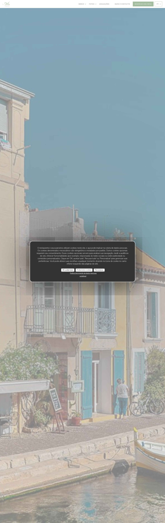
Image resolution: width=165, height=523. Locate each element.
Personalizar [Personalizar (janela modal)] (99, 270)
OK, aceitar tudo (67, 270)
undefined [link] (83, 276)
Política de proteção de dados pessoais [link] (83, 273)
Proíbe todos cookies (84, 270)
